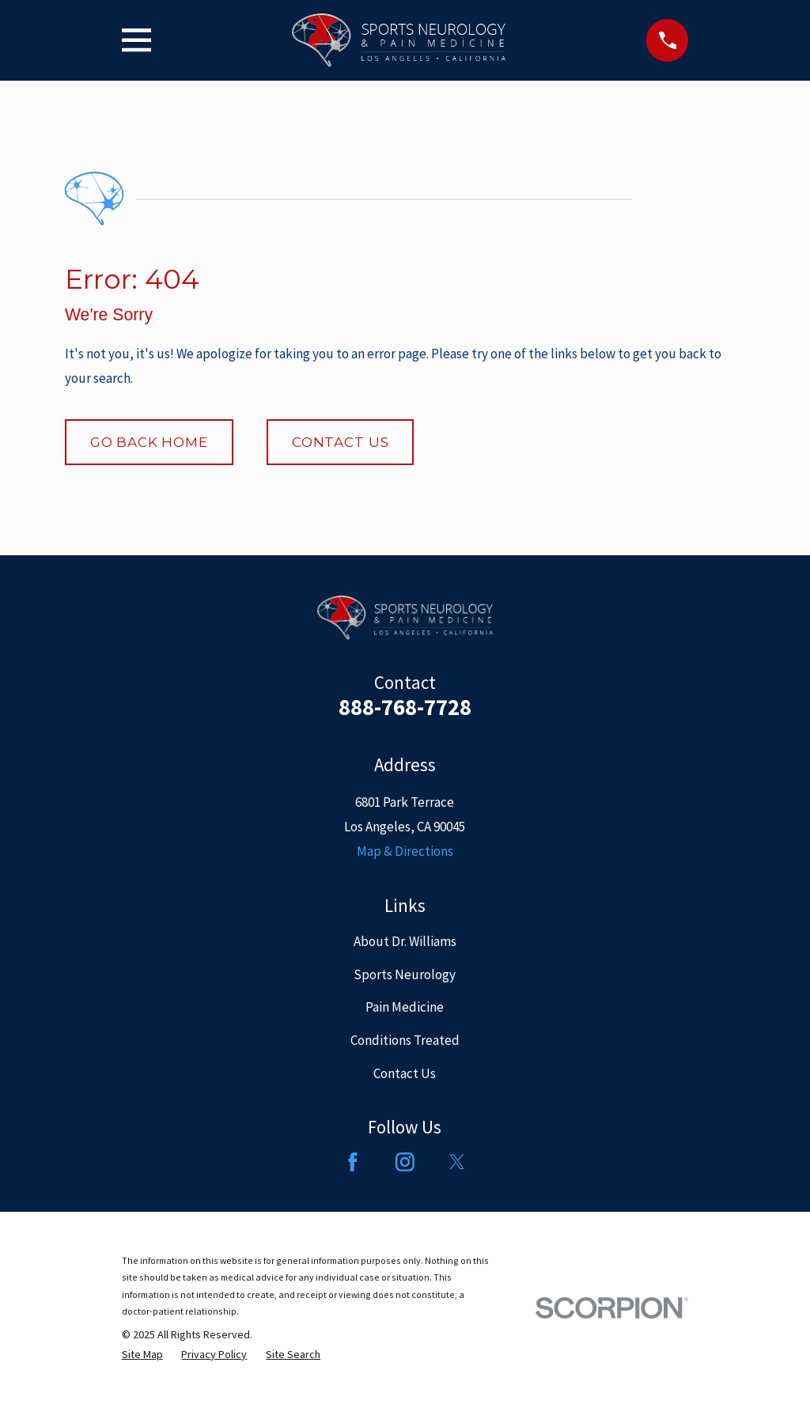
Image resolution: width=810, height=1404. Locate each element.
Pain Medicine (404, 1007)
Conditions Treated (405, 1040)
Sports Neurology (405, 974)
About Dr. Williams (405, 941)
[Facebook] (352, 1161)
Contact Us (340, 442)
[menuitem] (142, 1354)
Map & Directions (405, 851)
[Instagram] (405, 1161)
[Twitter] (457, 1161)
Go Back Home (149, 442)
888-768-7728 (405, 707)
